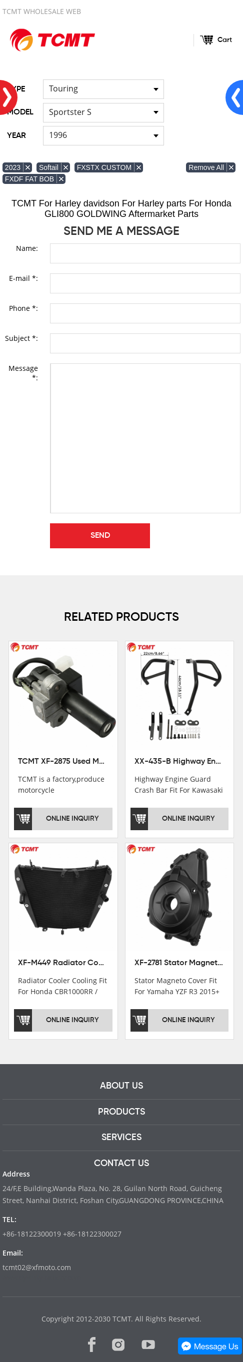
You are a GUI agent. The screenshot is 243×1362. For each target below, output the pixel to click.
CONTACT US (121, 1163)
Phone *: (23, 308)
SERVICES (122, 1137)
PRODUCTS (121, 1112)
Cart (225, 39)
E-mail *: (23, 278)
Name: (27, 248)
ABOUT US (121, 1086)
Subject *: (21, 338)
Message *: (23, 372)
